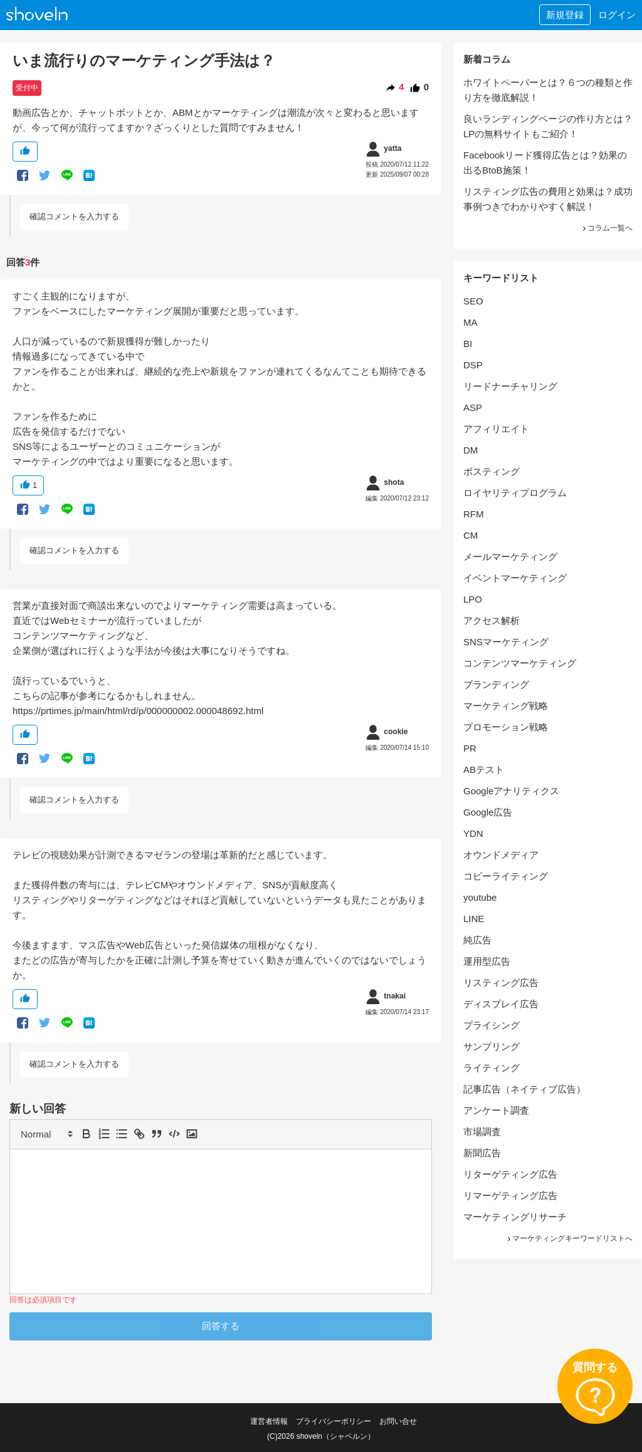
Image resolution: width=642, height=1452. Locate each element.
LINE (473, 918)
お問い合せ (398, 1421)
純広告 (477, 940)
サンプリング (491, 1046)
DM (470, 450)
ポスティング (491, 471)
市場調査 (482, 1131)
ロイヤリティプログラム (515, 492)
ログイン (617, 14)
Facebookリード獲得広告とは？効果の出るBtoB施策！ (545, 162)
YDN (473, 833)
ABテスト (483, 769)
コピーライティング (505, 876)
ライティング (491, 1067)
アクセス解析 (491, 620)
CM (470, 535)
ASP (472, 407)
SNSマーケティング (506, 641)
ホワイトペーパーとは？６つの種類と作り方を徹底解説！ (548, 90)
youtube (480, 897)
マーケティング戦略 (505, 705)
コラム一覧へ (607, 228)
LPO (472, 599)
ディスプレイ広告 (501, 1003)
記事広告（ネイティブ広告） (524, 1089)
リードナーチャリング (510, 386)
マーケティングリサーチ (515, 1216)
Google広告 (487, 812)
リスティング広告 (501, 982)
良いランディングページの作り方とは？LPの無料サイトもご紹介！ (548, 126)
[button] (45, 1133)
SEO (473, 301)
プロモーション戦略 (505, 727)
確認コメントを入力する (74, 216)
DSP (473, 365)
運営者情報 (269, 1421)
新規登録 (565, 14)
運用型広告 (486, 961)
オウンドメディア (501, 854)
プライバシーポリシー (333, 1421)
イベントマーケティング (515, 578)
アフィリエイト (496, 428)
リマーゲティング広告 (510, 1195)
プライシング (491, 1025)
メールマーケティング (510, 556)
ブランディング (496, 684)
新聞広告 (482, 1153)
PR (469, 748)
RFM (473, 514)
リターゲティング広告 (510, 1174)
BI (467, 343)
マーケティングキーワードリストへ (569, 1238)
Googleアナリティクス (511, 791)
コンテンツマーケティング (519, 663)
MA (470, 322)
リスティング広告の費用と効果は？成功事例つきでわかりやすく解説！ (548, 199)
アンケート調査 (496, 1110)
